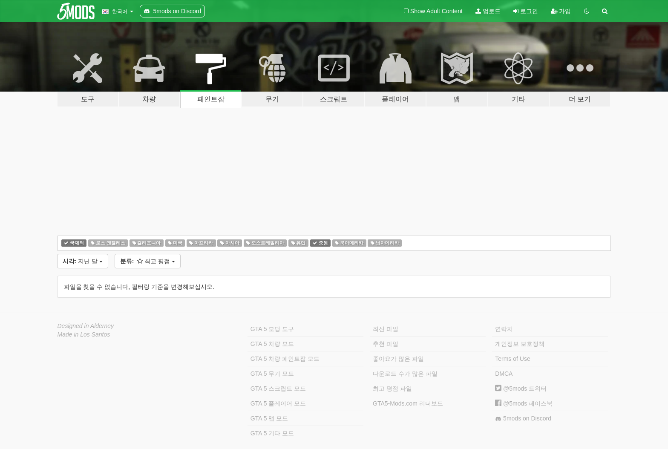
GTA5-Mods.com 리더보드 (408, 403)
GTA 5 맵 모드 (269, 418)
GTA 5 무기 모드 (272, 373)
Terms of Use (512, 358)
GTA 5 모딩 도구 (272, 328)
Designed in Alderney (86, 325)
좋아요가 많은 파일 (398, 358)
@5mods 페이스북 (524, 403)
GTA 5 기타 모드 (272, 433)
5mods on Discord (523, 418)
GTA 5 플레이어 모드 (278, 403)
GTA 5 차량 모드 (272, 343)
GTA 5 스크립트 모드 (278, 388)
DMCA (504, 373)
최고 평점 (147, 261)
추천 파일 (385, 343)
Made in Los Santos (84, 334)
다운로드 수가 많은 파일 (405, 373)
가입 (561, 11)
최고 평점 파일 (392, 388)
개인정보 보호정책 (519, 343)
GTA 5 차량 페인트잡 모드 (285, 358)
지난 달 (83, 261)
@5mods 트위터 (521, 388)
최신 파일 (385, 328)
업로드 (488, 11)
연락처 (504, 328)
